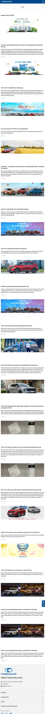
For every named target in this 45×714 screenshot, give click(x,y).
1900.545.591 (5, 684)
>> (26, 665)
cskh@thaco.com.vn (6, 686)
